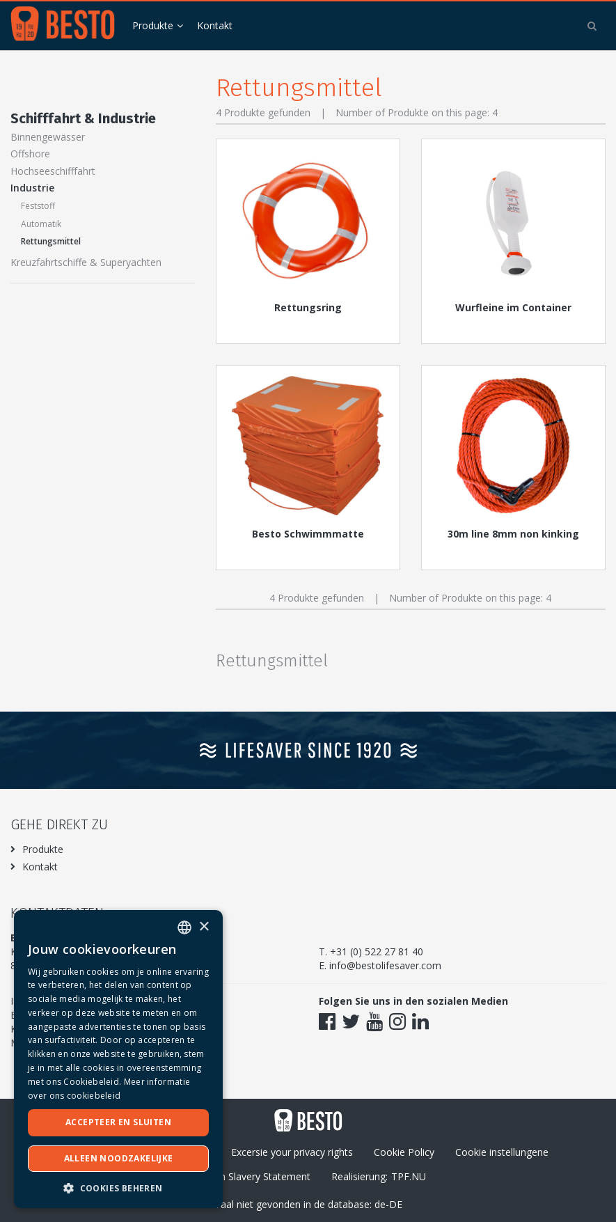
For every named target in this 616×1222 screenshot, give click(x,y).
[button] (118, 1187)
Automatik (41, 224)
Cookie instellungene (501, 1152)
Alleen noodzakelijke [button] (118, 1158)
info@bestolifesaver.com (385, 965)
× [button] (203, 927)
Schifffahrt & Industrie (83, 118)
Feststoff (38, 206)
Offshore (30, 153)
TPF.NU (408, 1176)
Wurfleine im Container (513, 307)
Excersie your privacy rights (292, 1152)
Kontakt (214, 25)
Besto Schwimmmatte (308, 533)
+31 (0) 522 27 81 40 (376, 951)
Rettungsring (308, 307)
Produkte (152, 25)
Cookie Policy (404, 1152)
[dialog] (118, 1059)
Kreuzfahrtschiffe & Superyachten (85, 262)
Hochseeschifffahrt (52, 171)
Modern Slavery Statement (250, 1176)
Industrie (32, 187)
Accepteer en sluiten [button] (118, 1122)
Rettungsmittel (51, 241)
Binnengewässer (47, 136)
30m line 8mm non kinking (513, 533)
